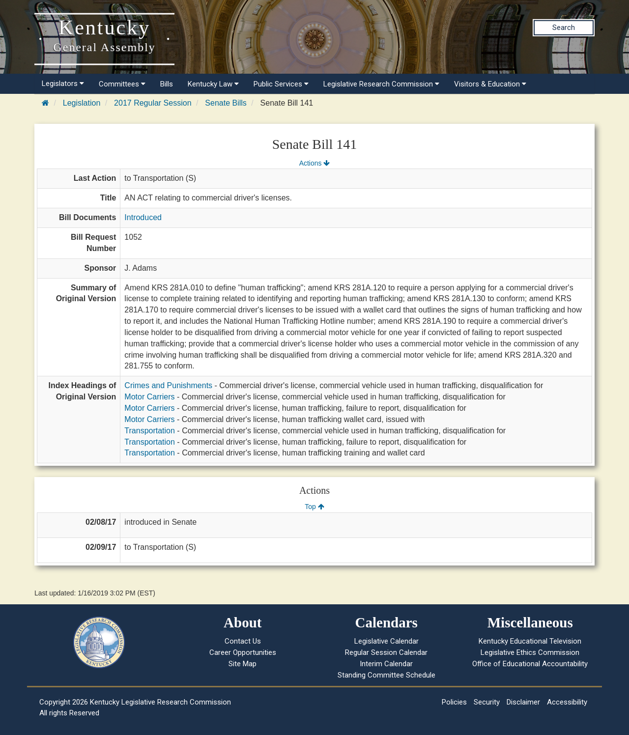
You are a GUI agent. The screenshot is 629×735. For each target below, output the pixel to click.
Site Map (243, 663)
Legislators (63, 83)
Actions (314, 163)
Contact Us (243, 641)
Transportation (149, 430)
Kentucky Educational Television (530, 641)
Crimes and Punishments (168, 385)
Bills (166, 84)
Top (314, 506)
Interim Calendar (386, 663)
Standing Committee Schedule (386, 675)
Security (487, 702)
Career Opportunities (242, 652)
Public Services (281, 84)
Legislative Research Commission (381, 84)
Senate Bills (226, 103)
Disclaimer (523, 702)
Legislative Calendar (386, 641)
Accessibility (567, 702)
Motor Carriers (149, 397)
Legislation (82, 103)
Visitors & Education (490, 84)
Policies (454, 702)
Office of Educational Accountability (530, 663)
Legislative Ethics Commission (530, 652)
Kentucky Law (213, 84)
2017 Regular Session (152, 103)
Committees (122, 84)
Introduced (143, 217)
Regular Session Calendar (386, 652)
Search (563, 27)
